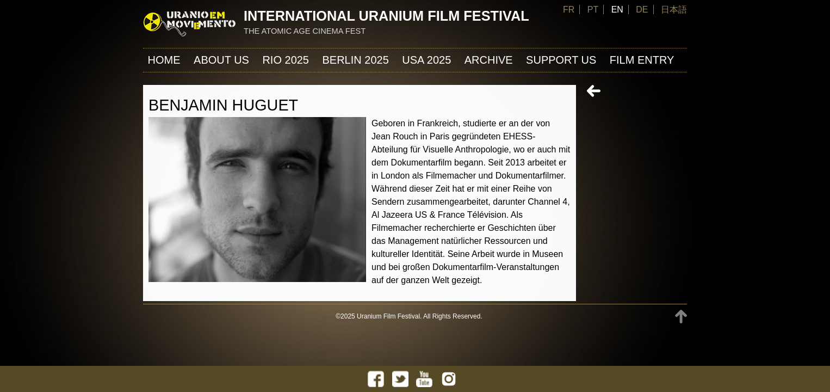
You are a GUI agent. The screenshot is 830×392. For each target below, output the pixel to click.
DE (642, 9)
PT (592, 9)
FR (568, 9)
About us (221, 60)
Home (164, 60)
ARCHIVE (488, 60)
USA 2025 (426, 60)
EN (617, 9)
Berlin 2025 (355, 60)
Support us (561, 60)
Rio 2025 (285, 60)
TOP (681, 316)
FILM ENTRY (642, 60)
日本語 (674, 9)
